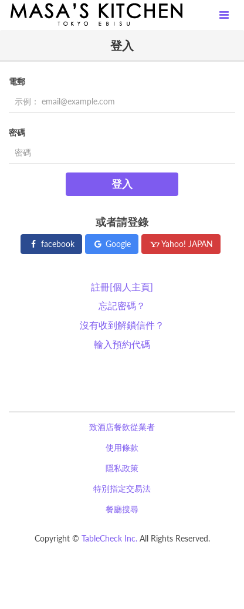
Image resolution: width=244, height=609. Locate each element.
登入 (122, 183)
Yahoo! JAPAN (181, 244)
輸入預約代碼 (122, 344)
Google (112, 244)
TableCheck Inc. (109, 538)
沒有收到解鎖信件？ (122, 324)
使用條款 (122, 447)
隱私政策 (122, 468)
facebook (51, 244)
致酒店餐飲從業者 (122, 427)
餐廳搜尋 (122, 509)
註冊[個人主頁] (122, 286)
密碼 (17, 132)
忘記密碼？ (122, 305)
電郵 (17, 81)
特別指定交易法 (122, 488)
